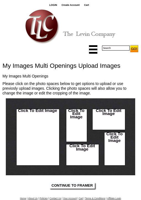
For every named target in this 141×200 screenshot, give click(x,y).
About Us (33, 198)
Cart (86, 5)
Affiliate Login (114, 198)
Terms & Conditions (95, 198)
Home (23, 198)
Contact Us (55, 198)
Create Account (70, 5)
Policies (44, 198)
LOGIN (53, 5)
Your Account (70, 198)
